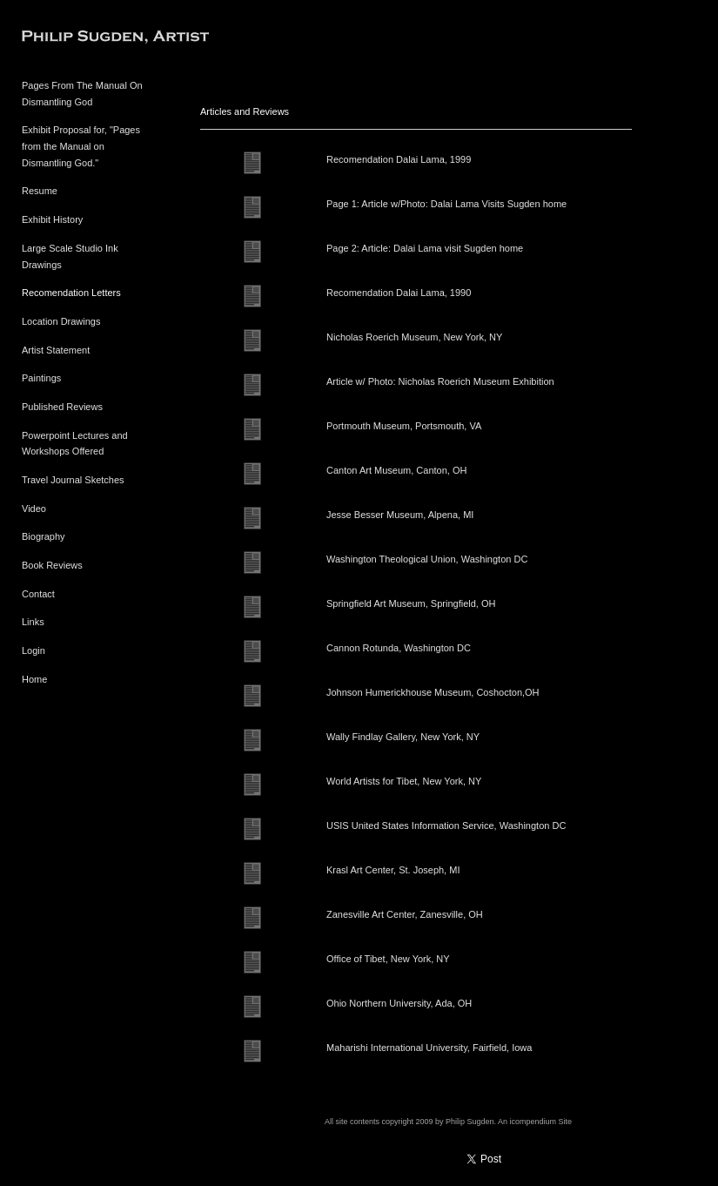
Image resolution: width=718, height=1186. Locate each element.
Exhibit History (52, 219)
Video (34, 508)
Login (33, 650)
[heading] (65, 38)
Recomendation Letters (71, 292)
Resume (39, 190)
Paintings (41, 378)
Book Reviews (52, 565)
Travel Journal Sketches (73, 480)
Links (33, 622)
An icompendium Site (535, 1121)
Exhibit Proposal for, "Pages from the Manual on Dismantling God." (81, 146)
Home (34, 679)
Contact (38, 594)
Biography (43, 536)
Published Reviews (62, 406)
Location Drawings (61, 321)
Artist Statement (56, 350)
